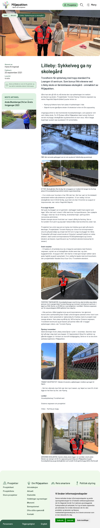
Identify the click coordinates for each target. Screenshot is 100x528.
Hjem (5, 15)
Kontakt (30, 514)
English (44, 524)
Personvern (8, 524)
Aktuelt (13, 15)
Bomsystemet (33, 506)
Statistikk (31, 495)
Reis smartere (63, 483)
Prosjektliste (8, 491)
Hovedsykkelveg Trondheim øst (52, 398)
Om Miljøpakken (39, 483)
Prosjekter (71, 5)
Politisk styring (87, 483)
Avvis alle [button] (70, 520)
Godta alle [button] (60, 520)
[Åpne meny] (91, 5)
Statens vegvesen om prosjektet (53, 403)
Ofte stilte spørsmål (35, 510)
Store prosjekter (10, 495)
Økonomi (30, 502)
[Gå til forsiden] (15, 5)
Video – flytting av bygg (50, 409)
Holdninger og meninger (37, 499)
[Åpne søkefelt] (81, 4)
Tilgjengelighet (28, 524)
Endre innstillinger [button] (82, 520)
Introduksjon (32, 487)
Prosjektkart (8, 487)
